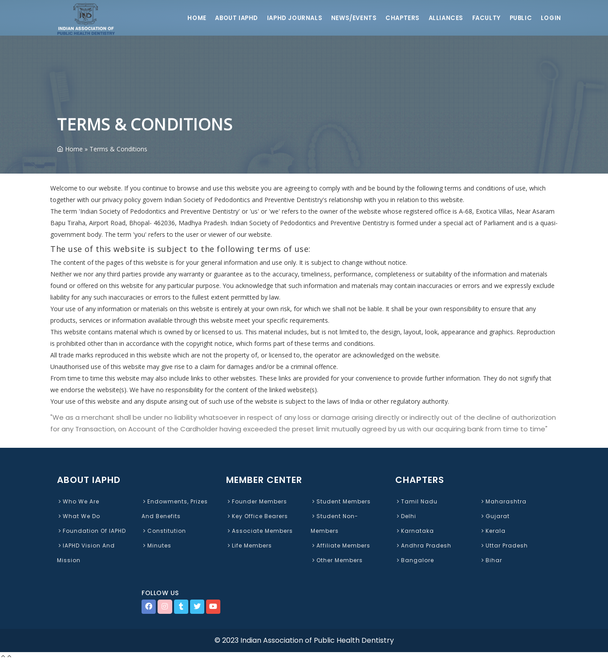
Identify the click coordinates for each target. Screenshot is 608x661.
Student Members (341, 501)
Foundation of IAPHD (91, 531)
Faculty (485, 18)
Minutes (156, 545)
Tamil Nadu (416, 501)
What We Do (78, 516)
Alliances (444, 18)
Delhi (405, 516)
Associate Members (259, 531)
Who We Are (78, 501)
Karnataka (414, 531)
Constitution (164, 531)
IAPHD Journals (290, 18)
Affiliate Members (340, 545)
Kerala (493, 531)
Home (191, 18)
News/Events (350, 18)
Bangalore (414, 560)
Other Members (337, 560)
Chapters (400, 18)
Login (551, 18)
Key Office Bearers (257, 516)
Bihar (491, 560)
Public (520, 18)
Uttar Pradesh (504, 545)
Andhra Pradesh (423, 545)
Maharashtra (503, 501)
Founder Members (256, 501)
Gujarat (495, 516)
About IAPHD (231, 18)
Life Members (249, 545)
